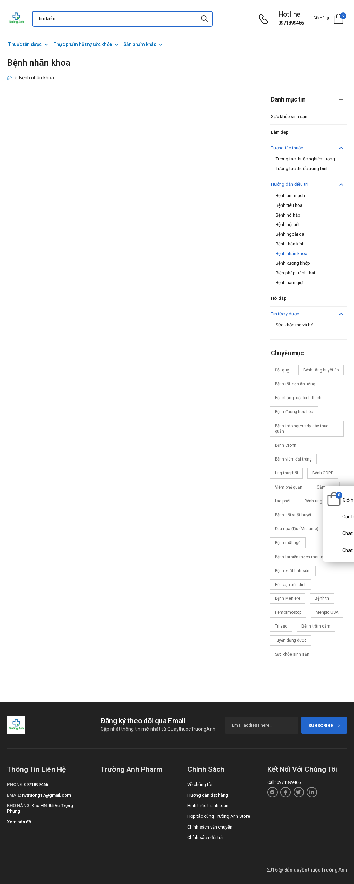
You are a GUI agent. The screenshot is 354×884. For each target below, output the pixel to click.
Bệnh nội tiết (288, 224)
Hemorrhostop (288, 612)
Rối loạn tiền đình (291, 584)
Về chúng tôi (199, 784)
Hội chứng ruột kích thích (298, 397)
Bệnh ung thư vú (320, 501)
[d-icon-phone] (265, 19)
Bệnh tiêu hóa (289, 205)
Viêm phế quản (288, 487)
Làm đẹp (280, 132)
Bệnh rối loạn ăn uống (295, 384)
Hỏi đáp (279, 298)
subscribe (324, 725)
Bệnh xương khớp (293, 263)
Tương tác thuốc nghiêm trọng (305, 158)
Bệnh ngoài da (290, 234)
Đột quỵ (282, 370)
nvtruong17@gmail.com (46, 795)
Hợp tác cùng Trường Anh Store (218, 816)
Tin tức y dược (308, 314)
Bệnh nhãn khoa (291, 253)
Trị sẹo (281, 626)
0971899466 (291, 22)
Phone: (15, 784)
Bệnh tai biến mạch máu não (301, 556)
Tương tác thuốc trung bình (302, 168)
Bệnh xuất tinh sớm (293, 570)
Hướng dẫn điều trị (308, 184)
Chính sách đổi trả (205, 837)
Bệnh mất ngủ (288, 542)
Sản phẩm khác (139, 44)
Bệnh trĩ (322, 598)
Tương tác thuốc (308, 148)
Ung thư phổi (286, 473)
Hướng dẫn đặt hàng (207, 795)
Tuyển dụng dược (291, 640)
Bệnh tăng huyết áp (321, 370)
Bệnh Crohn (286, 445)
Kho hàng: (18, 805)
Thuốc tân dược (25, 44)
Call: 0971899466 (284, 782)
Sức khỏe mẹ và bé (294, 324)
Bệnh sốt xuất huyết (293, 515)
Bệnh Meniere (288, 598)
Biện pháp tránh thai (295, 272)
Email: (14, 795)
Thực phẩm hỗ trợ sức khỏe (82, 44)
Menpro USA (327, 612)
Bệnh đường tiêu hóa (294, 411)
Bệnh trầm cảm (315, 626)
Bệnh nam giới (290, 282)
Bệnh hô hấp (288, 215)
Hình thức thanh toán (208, 805)
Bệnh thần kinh (290, 243)
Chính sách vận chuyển (209, 827)
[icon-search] (204, 19)
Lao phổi (282, 501)
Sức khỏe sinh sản (289, 116)
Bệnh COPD (323, 473)
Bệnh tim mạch (290, 195)
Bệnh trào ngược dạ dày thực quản (302, 428)
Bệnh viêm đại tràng (293, 459)
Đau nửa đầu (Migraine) (296, 528)
